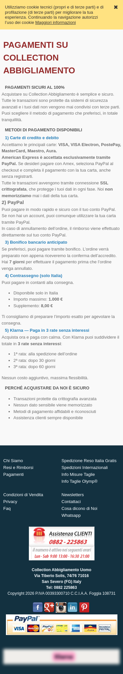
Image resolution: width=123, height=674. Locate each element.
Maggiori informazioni (55, 22)
